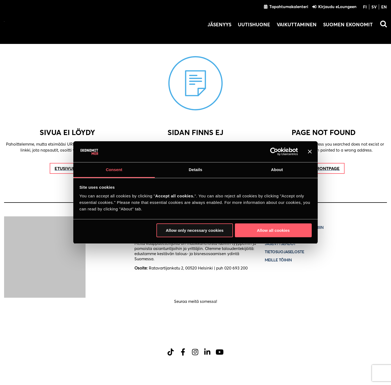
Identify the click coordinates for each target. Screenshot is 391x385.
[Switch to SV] (374, 6)
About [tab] (277, 169)
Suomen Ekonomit (348, 24)
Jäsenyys (219, 24)
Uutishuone (254, 24)
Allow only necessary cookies (194, 230)
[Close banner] (310, 151)
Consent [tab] (114, 169)
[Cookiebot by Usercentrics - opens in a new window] (274, 151)
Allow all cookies (273, 230)
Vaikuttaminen (297, 24)
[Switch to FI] (365, 6)
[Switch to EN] (383, 6)
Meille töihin (278, 260)
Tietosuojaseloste (285, 251)
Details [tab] (195, 169)
